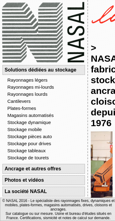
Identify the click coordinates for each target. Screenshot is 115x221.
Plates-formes (21, 108)
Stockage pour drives (29, 143)
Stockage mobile (24, 129)
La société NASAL (26, 191)
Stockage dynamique (29, 122)
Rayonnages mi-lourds (30, 87)
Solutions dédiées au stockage (40, 69)
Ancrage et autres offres (33, 168)
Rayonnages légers (27, 80)
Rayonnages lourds (27, 94)
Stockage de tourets (28, 157)
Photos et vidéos (24, 180)
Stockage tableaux (26, 150)
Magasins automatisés (30, 115)
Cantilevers (19, 101)
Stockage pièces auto (29, 136)
